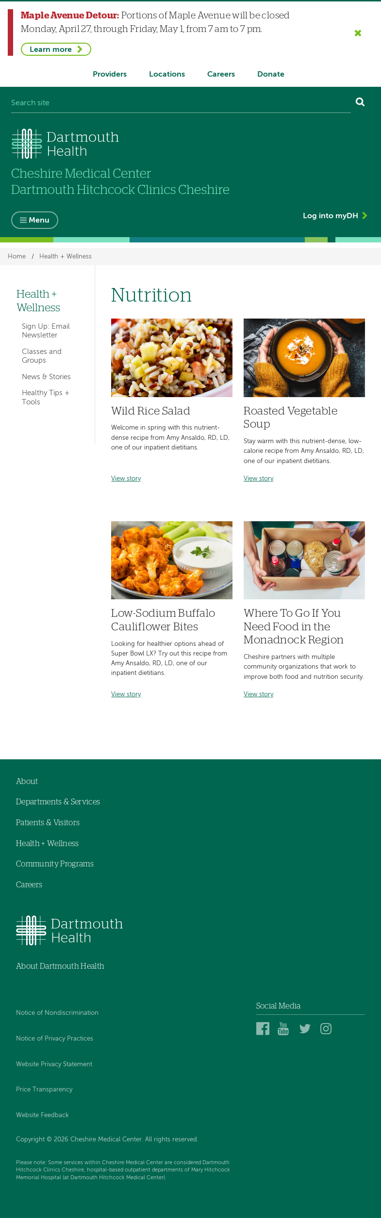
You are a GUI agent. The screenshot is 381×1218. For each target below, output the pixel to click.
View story (126, 479)
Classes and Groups (42, 356)
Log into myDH (330, 216)
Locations (167, 75)
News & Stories (46, 377)
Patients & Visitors (48, 823)
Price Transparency (44, 1090)
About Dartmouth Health (60, 966)
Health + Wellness (65, 257)
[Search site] (181, 103)
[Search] (360, 103)
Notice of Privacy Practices (54, 1039)
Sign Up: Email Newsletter (46, 331)
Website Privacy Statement (54, 1064)
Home (17, 257)
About (27, 781)
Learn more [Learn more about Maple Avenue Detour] (51, 50)
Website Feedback (42, 1115)
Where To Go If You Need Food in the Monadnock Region (294, 627)
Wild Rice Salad (150, 411)
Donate (270, 75)
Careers (221, 75)
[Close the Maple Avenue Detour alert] (358, 32)
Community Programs (55, 864)
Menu (39, 220)
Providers (110, 75)
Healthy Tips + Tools (45, 398)
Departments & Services (58, 802)
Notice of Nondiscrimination (57, 1013)
